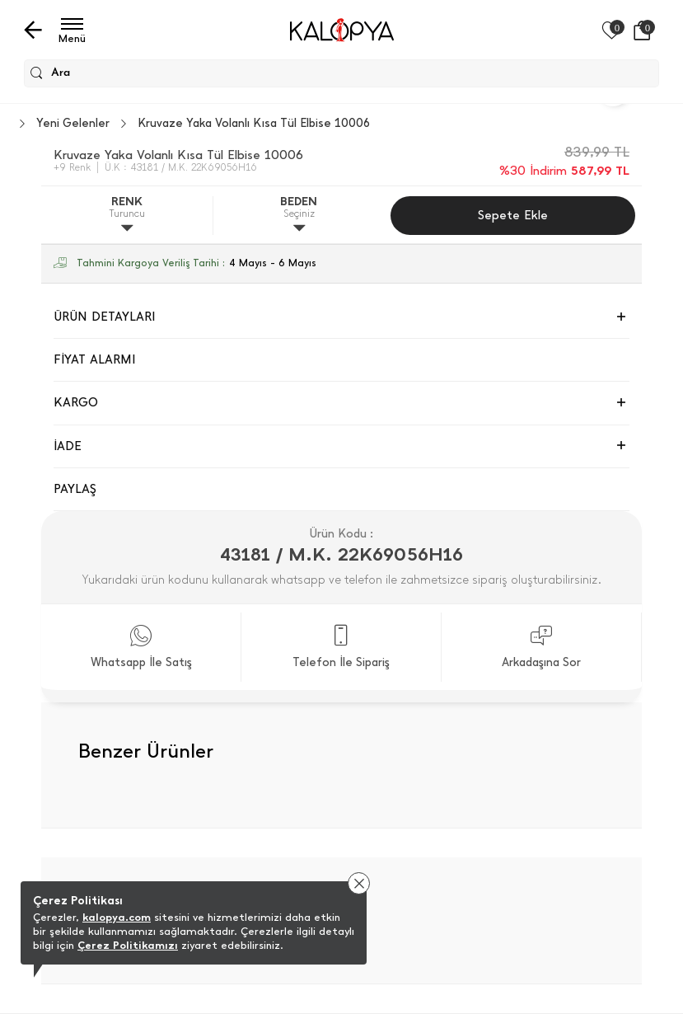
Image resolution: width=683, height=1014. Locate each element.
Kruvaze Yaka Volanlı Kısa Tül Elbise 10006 (254, 123)
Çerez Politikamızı (127, 945)
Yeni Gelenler (73, 123)
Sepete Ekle (513, 215)
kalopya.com (116, 917)
